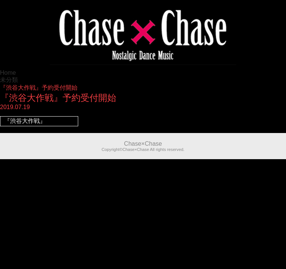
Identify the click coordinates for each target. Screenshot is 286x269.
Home (8, 72)
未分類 (9, 80)
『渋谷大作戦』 (25, 121)
